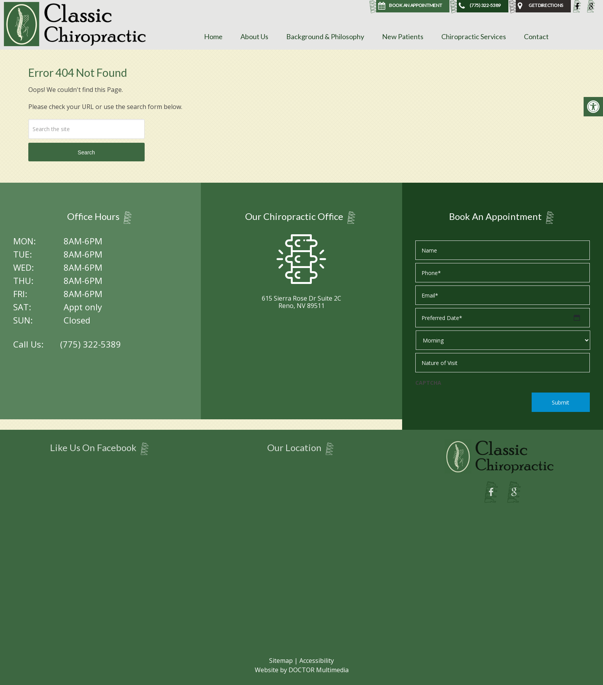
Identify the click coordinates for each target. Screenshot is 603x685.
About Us (254, 36)
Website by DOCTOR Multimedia (302, 670)
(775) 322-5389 (90, 344)
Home (213, 36)
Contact (536, 36)
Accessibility (316, 660)
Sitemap (281, 660)
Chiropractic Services (473, 36)
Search (86, 152)
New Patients (402, 36)
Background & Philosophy (325, 36)
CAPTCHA (428, 382)
